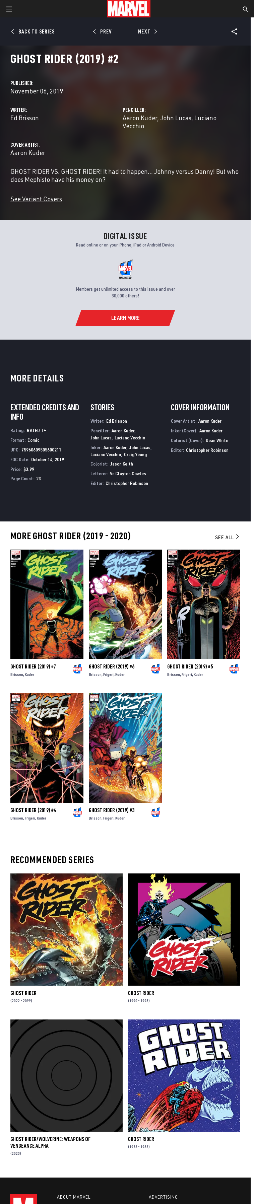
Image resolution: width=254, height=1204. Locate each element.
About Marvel (73, 1197)
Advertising (163, 1197)
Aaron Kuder (140, 118)
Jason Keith (121, 464)
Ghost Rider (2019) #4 (33, 810)
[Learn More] (125, 318)
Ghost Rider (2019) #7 (33, 666)
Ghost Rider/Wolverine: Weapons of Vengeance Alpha (50, 1142)
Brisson (16, 674)
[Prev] (103, 31)
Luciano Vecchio (130, 437)
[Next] (147, 31)
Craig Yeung (135, 454)
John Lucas (175, 118)
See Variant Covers (36, 199)
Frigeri (108, 674)
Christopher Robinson (127, 483)
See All (227, 537)
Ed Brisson (24, 118)
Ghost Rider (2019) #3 (111, 810)
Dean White (217, 440)
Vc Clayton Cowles (128, 473)
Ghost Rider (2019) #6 (111, 666)
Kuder (29, 674)
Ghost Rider (23, 993)
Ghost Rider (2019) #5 (190, 666)
